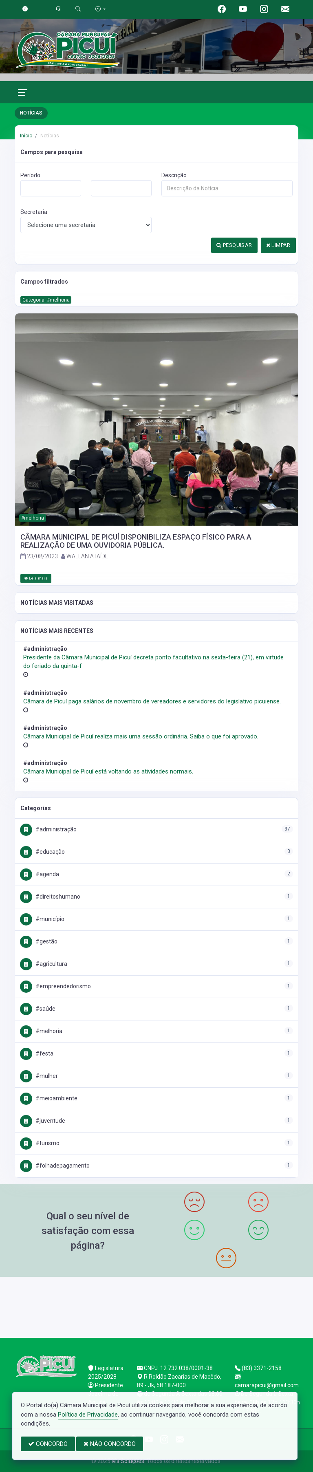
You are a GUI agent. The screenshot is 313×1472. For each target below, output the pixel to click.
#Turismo (40, 1143)
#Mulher (39, 1076)
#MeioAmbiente (48, 1098)
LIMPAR (278, 245)
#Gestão (38, 941)
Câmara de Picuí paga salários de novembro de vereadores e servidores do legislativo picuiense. (152, 701)
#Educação (42, 851)
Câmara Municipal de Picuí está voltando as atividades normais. (108, 771)
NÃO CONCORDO (110, 1444)
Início (26, 136)
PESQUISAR (234, 245)
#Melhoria (41, 1031)
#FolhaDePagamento (55, 1165)
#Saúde (37, 1008)
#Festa (36, 1053)
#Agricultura (43, 964)
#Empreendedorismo (55, 986)
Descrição (174, 175)
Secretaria (33, 212)
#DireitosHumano (50, 896)
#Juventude (42, 1120)
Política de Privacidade (88, 1414)
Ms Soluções (128, 1461)
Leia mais (36, 578)
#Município (42, 919)
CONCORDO (48, 1444)
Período (30, 175)
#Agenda (39, 874)
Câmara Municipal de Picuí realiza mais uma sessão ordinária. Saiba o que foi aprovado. (140, 736)
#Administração (48, 829)
